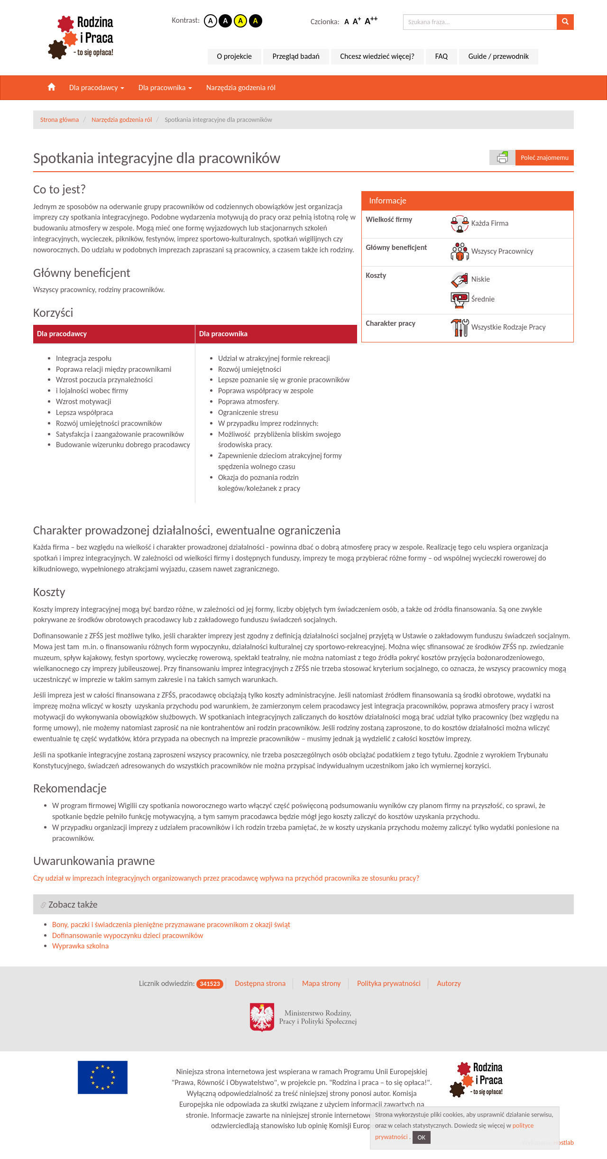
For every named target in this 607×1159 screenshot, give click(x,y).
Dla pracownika (165, 87)
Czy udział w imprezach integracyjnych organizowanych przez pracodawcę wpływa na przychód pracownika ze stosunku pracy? (226, 879)
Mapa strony (321, 984)
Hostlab (563, 1144)
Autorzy (448, 984)
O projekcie (234, 56)
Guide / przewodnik (499, 56)
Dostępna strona (260, 984)
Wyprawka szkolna (80, 947)
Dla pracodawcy (96, 87)
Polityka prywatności (389, 984)
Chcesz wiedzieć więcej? (377, 56)
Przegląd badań (296, 56)
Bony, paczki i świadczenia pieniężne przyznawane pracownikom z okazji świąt (171, 925)
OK (422, 1137)
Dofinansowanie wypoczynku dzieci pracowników (127, 936)
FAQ (441, 56)
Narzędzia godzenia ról (241, 87)
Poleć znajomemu (545, 158)
